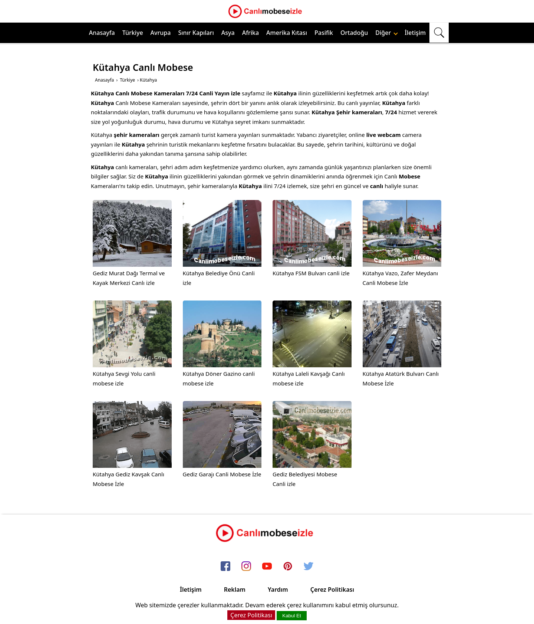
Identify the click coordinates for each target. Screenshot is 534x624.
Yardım (278, 589)
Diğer (386, 33)
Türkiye (132, 33)
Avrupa (161, 33)
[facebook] (225, 566)
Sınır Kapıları (196, 33)
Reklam (234, 589)
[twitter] (308, 566)
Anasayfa (102, 33)
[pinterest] (288, 566)
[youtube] (267, 566)
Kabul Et (291, 615)
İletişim (415, 33)
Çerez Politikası (332, 589)
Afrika (250, 33)
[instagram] (246, 566)
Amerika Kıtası (286, 33)
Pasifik (323, 33)
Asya (228, 33)
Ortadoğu (354, 33)
